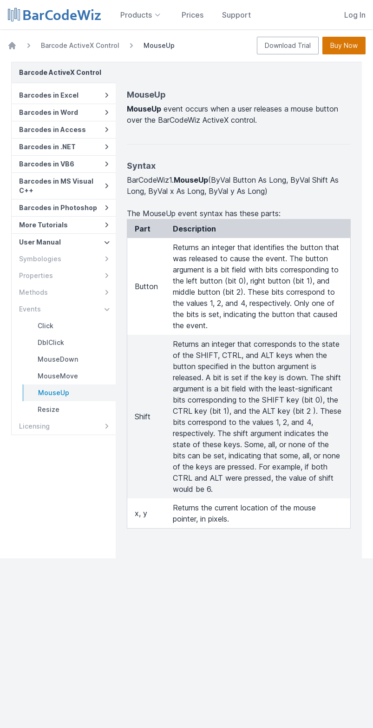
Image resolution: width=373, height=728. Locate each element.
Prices (192, 15)
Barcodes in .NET (63, 147)
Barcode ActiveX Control (80, 45)
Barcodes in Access (63, 129)
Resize (48, 409)
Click (45, 326)
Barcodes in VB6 (63, 164)
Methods (63, 292)
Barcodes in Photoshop (63, 208)
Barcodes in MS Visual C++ (63, 185)
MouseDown (58, 359)
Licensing (63, 426)
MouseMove (58, 376)
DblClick (51, 342)
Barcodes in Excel (63, 95)
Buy (344, 45)
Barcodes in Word (63, 112)
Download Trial (288, 45)
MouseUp (53, 393)
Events (64, 309)
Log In (355, 15)
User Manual (64, 242)
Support (236, 15)
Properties (63, 275)
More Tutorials (63, 225)
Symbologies (63, 259)
